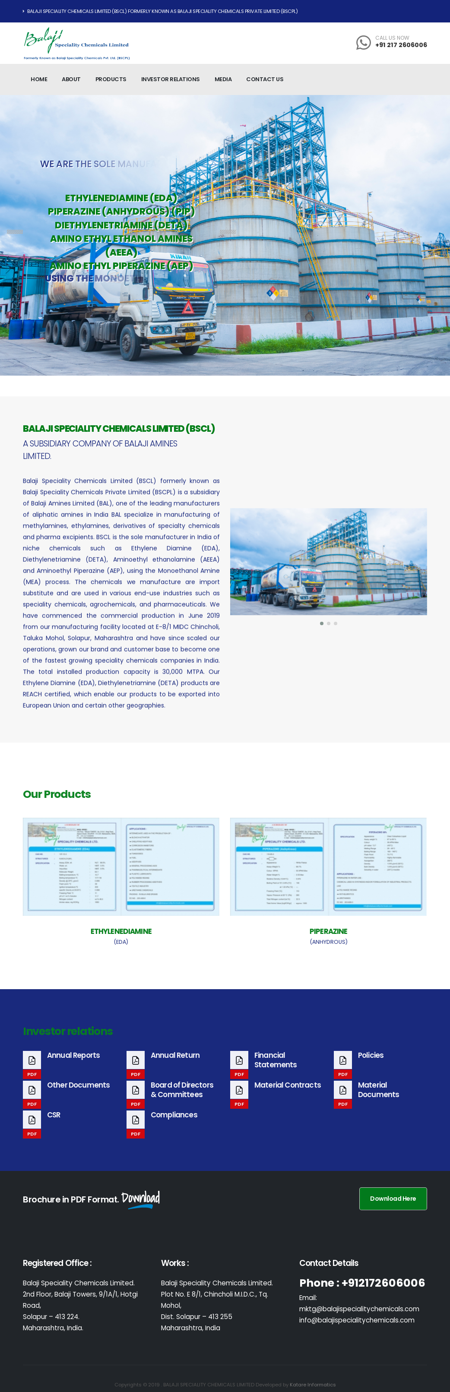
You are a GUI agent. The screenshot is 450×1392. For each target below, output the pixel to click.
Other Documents (78, 1094)
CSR (53, 1124)
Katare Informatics (313, 1384)
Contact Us (264, 79)
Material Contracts (287, 1094)
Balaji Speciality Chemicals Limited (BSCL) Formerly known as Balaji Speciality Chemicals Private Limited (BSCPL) (160, 11)
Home (39, 79)
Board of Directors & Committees (182, 1099)
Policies (370, 1065)
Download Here (393, 1198)
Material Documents (378, 1099)
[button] (322, 623)
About (71, 79)
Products (111, 79)
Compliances (174, 1124)
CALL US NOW (392, 38)
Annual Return (175, 1065)
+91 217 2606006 (401, 45)
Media (223, 79)
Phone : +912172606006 (362, 1283)
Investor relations (170, 79)
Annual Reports (73, 1065)
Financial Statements (275, 1069)
